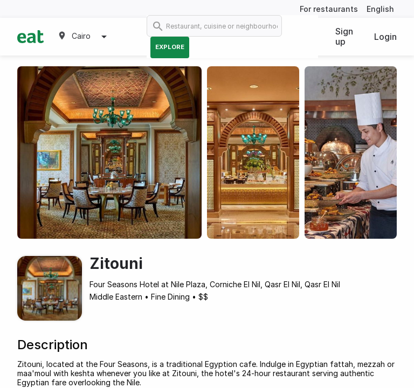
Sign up (344, 36)
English (380, 8)
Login (385, 36)
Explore (169, 47)
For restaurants (329, 8)
